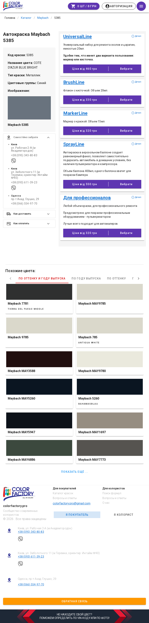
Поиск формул (111, 493)
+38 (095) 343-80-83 (24, 155)
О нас (106, 502)
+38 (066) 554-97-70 (24, 203)
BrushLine (73, 82)
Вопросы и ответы (65, 498)
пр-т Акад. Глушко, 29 (25, 199)
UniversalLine (77, 36)
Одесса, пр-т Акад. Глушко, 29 (37, 578)
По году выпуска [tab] (86, 278)
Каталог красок (63, 493)
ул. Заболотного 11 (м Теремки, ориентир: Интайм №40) (29, 175)
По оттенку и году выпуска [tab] (42, 278)
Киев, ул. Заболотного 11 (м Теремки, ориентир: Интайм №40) (59, 553)
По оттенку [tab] (116, 278)
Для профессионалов (87, 197)
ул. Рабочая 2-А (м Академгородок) (23, 149)
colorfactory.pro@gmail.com (71, 503)
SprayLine (73, 144)
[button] (29, 137)
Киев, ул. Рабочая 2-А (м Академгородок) (45, 528)
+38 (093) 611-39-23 (24, 182)
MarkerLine (75, 113)
